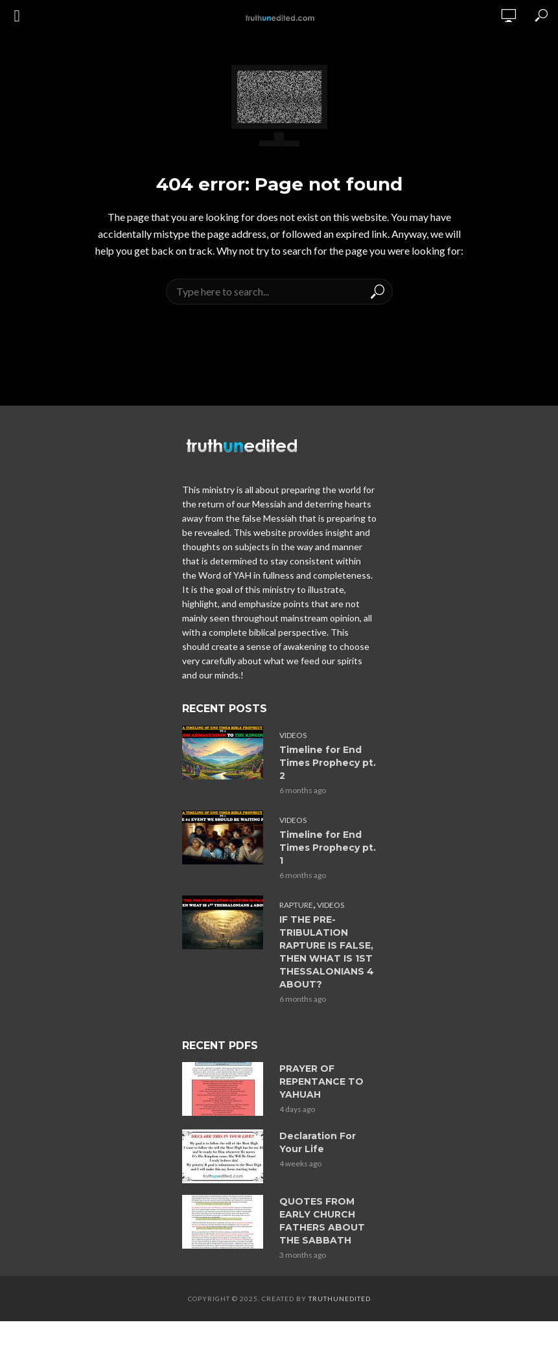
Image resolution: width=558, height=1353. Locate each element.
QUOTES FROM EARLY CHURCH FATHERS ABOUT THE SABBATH (322, 1221)
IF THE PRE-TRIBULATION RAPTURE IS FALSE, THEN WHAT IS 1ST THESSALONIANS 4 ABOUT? (326, 952)
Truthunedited (339, 1298)
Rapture (296, 905)
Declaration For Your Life (317, 1142)
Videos (293, 735)
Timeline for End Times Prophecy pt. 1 (327, 847)
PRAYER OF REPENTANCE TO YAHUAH (321, 1081)
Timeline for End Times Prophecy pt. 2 (327, 762)
